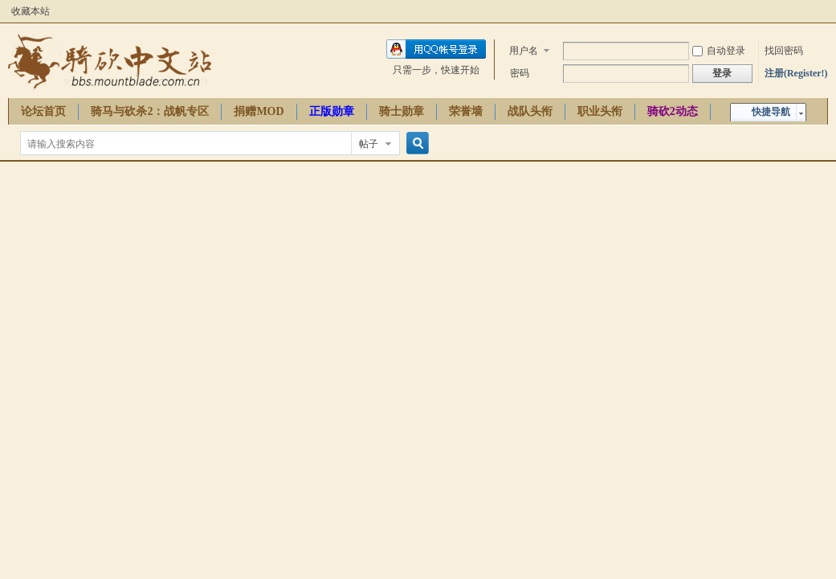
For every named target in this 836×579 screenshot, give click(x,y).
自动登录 (718, 50)
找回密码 (784, 50)
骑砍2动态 (672, 111)
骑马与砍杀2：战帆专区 (150, 111)
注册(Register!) (796, 73)
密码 (519, 73)
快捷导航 (771, 111)
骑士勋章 (401, 111)
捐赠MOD (258, 111)
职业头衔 (599, 111)
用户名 (523, 50)
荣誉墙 (466, 111)
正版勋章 (331, 111)
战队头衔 (530, 111)
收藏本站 (30, 11)
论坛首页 (43, 111)
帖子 (368, 144)
